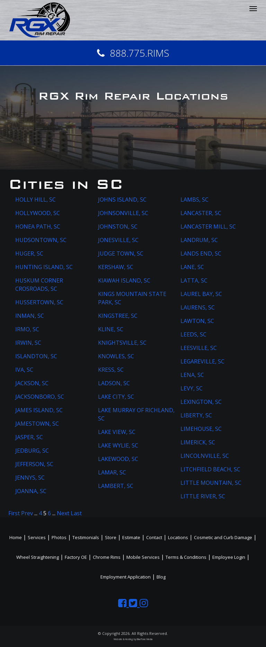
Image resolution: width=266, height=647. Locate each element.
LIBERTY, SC (196, 415)
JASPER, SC (29, 437)
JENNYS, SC (30, 477)
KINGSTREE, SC (118, 316)
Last (76, 513)
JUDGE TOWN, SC (120, 253)
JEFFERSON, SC (34, 464)
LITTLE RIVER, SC (202, 496)
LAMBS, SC (194, 199)
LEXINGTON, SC (201, 402)
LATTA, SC (193, 280)
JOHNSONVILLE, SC (123, 213)
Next (63, 513)
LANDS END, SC (200, 253)
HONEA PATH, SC (37, 226)
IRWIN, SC (28, 342)
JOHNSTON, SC (118, 226)
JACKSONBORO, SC (39, 396)
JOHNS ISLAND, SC (122, 199)
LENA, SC (192, 375)
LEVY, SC (191, 388)
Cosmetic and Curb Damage (223, 537)
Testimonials (85, 537)
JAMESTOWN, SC (37, 423)
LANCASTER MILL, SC (208, 226)
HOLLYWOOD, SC (37, 213)
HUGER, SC (29, 253)
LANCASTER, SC (200, 213)
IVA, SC (24, 369)
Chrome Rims (107, 557)
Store (110, 537)
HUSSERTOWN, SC (39, 302)
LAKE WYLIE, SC (118, 445)
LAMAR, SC (112, 472)
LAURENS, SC (197, 307)
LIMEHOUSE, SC (201, 429)
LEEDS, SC (193, 334)
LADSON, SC (114, 383)
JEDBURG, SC (32, 450)
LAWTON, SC (197, 321)
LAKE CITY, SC (116, 396)
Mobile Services (143, 557)
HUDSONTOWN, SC (40, 240)
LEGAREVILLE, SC (202, 361)
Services (37, 537)
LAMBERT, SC (115, 486)
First (14, 513)
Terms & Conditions (186, 557)
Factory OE (76, 557)
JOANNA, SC (30, 491)
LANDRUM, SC (199, 240)
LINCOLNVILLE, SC (204, 456)
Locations (178, 537)
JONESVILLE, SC (118, 240)
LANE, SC (192, 267)
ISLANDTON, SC (36, 356)
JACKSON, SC (31, 383)
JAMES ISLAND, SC (39, 410)
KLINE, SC (110, 329)
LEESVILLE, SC (198, 348)
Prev (27, 513)
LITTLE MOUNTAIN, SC (210, 483)
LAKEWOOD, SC (118, 459)
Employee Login (228, 557)
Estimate (131, 537)
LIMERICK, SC (197, 442)
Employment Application (125, 577)
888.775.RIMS (133, 52)
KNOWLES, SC (116, 356)
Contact (154, 537)
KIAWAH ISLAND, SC (124, 280)
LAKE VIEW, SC (116, 432)
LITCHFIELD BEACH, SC (210, 469)
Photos (59, 537)
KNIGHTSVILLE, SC (122, 342)
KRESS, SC (111, 369)
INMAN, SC (29, 316)
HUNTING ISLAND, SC (44, 267)
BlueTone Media (144, 639)
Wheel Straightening (37, 557)
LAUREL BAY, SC (201, 294)
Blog (161, 577)
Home (15, 537)
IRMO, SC (27, 329)
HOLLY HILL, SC (35, 199)
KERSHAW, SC (115, 267)
